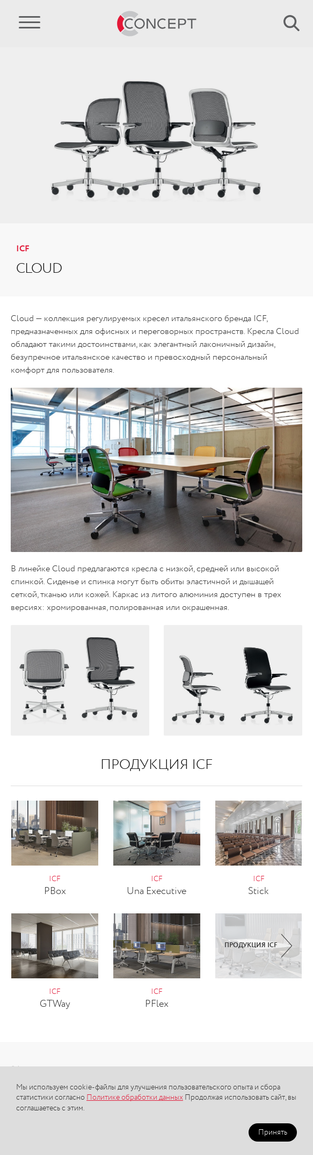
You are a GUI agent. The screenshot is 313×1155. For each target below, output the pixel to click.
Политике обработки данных (134, 1097)
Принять (272, 1132)
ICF (23, 249)
